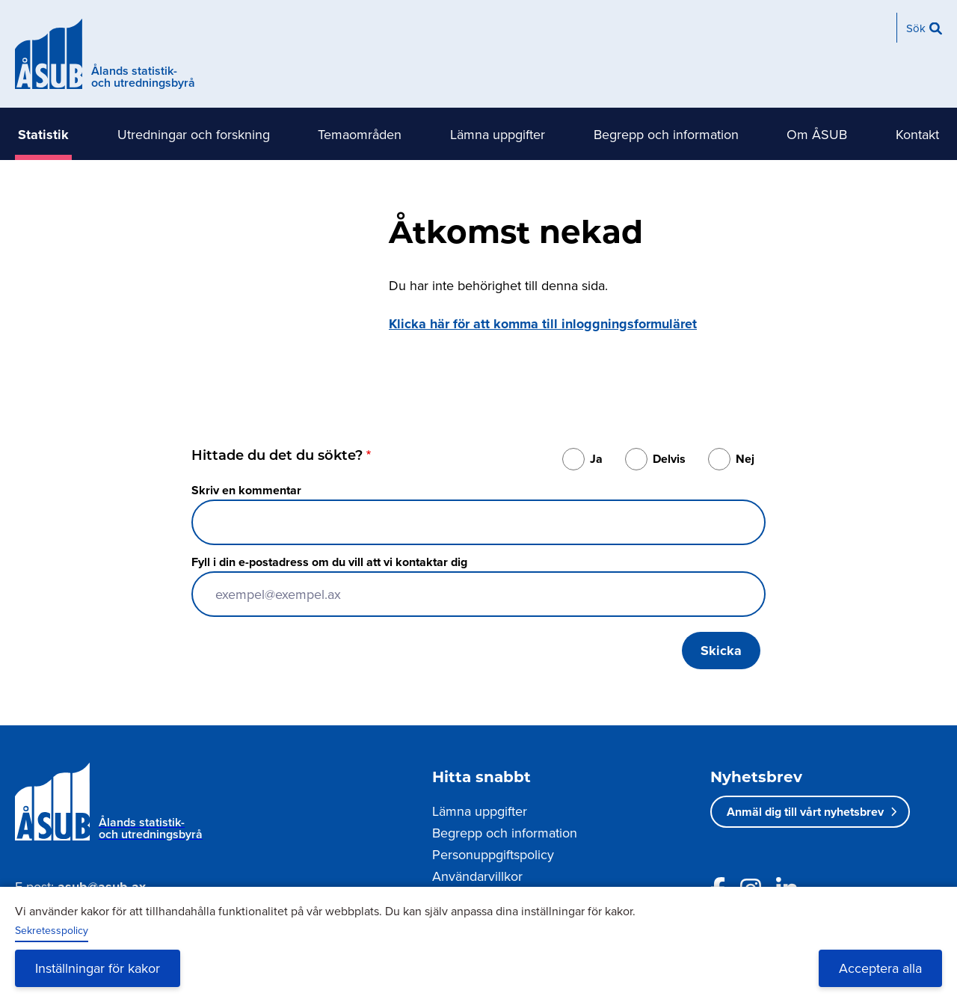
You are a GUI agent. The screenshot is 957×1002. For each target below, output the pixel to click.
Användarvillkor (477, 876)
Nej (745, 458)
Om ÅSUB (817, 134)
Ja (596, 458)
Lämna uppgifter (497, 134)
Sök (916, 28)
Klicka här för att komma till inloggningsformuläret (543, 324)
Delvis (669, 458)
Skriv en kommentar (246, 490)
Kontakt (917, 134)
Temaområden (359, 134)
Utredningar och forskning (193, 134)
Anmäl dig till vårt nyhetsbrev (805, 811)
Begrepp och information (666, 134)
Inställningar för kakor (97, 968)
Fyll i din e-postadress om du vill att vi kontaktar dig (329, 562)
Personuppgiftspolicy (493, 854)
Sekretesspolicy (51, 930)
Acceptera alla (880, 968)
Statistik (43, 134)
